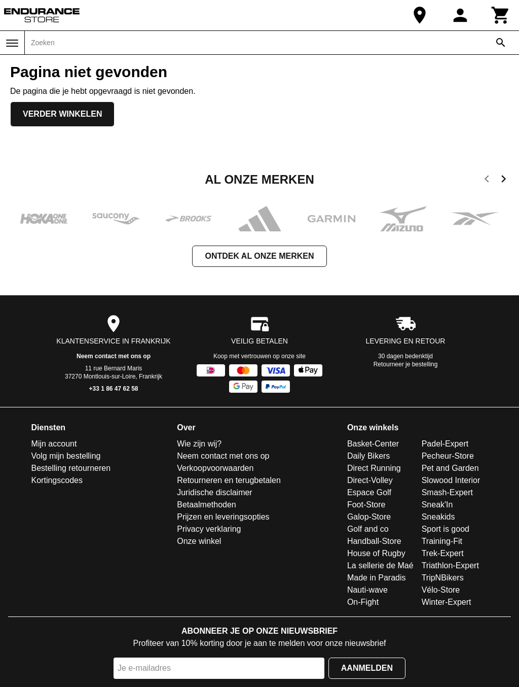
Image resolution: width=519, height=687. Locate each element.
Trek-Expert (443, 553)
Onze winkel (199, 541)
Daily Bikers (368, 456)
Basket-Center (373, 443)
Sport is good (445, 529)
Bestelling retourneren (71, 468)
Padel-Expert (445, 443)
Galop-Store (369, 516)
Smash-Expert (447, 492)
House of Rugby (376, 553)
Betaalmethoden (206, 504)
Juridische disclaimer (214, 492)
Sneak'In (437, 504)
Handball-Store (374, 541)
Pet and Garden (450, 468)
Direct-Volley (370, 480)
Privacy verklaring (209, 529)
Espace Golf (369, 492)
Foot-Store (366, 504)
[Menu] (12, 43)
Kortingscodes (57, 480)
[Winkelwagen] (501, 15)
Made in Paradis (376, 577)
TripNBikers (443, 577)
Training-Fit (442, 541)
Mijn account (54, 443)
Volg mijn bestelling (66, 456)
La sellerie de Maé (380, 565)
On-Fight (363, 602)
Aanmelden (367, 668)
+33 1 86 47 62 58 (113, 388)
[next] (503, 180)
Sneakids (438, 516)
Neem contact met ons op (114, 356)
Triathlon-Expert (450, 565)
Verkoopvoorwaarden (215, 468)
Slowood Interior (451, 480)
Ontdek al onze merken (259, 256)
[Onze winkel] (420, 15)
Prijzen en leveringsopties (223, 516)
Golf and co (368, 529)
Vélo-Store (441, 590)
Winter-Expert (446, 602)
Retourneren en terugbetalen (229, 480)
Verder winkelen (62, 114)
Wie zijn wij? (199, 443)
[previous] (486, 180)
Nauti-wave (367, 590)
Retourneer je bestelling (406, 364)
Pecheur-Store (448, 456)
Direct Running (374, 468)
